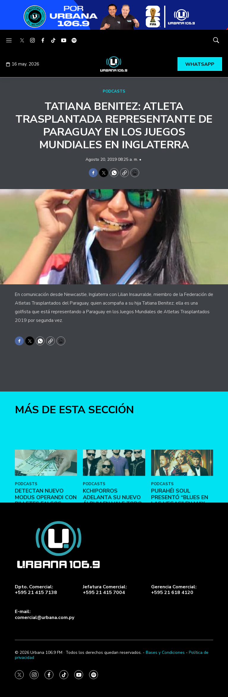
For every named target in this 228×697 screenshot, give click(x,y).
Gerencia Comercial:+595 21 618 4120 (174, 589)
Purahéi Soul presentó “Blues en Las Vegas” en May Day (179, 534)
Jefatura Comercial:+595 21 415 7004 (105, 589)
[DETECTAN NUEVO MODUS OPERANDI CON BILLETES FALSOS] (46, 497)
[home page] (114, 64)
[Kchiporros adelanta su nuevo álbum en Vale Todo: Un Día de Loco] (114, 497)
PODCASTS (114, 91)
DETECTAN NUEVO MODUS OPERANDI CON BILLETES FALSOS (46, 531)
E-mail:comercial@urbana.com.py (44, 614)
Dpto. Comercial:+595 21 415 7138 (36, 589)
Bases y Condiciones (165, 652)
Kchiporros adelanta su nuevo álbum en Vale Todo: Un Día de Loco (113, 534)
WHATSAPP (199, 64)
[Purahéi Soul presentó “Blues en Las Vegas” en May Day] (182, 497)
